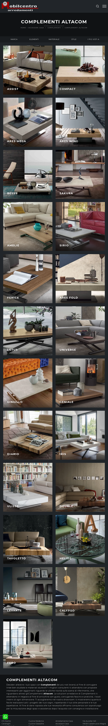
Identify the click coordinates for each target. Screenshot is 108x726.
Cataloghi (6, 724)
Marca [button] (14, 39)
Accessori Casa (36, 28)
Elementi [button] (34, 39)
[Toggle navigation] (104, 6)
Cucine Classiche (36, 724)
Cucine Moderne (36, 721)
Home (23, 28)
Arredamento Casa (64, 721)
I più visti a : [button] (94, 39)
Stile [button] (73, 39)
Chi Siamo (6, 721)
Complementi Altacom (76, 28)
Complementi (54, 28)
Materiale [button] (54, 39)
